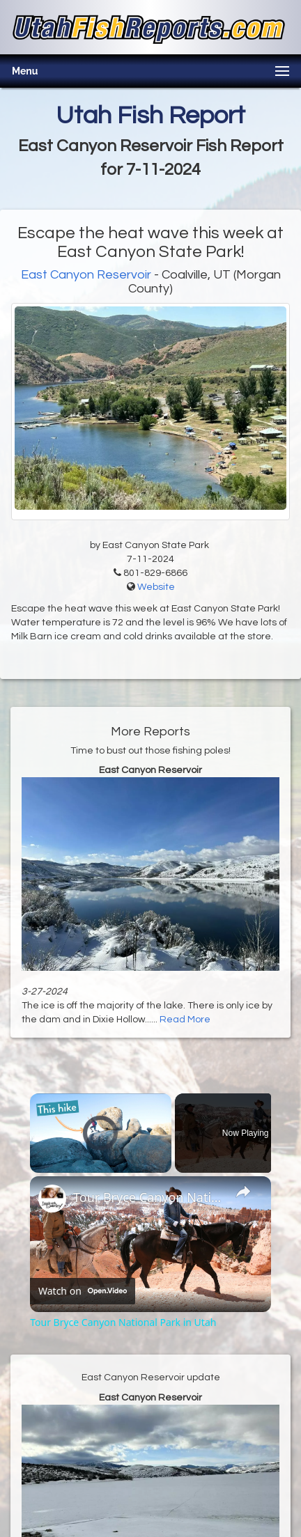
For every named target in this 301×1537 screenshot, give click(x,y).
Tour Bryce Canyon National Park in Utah (148, 1197)
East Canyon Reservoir (86, 274)
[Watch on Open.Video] (82, 1290)
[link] (52, 1198)
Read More (185, 1019)
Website (156, 587)
